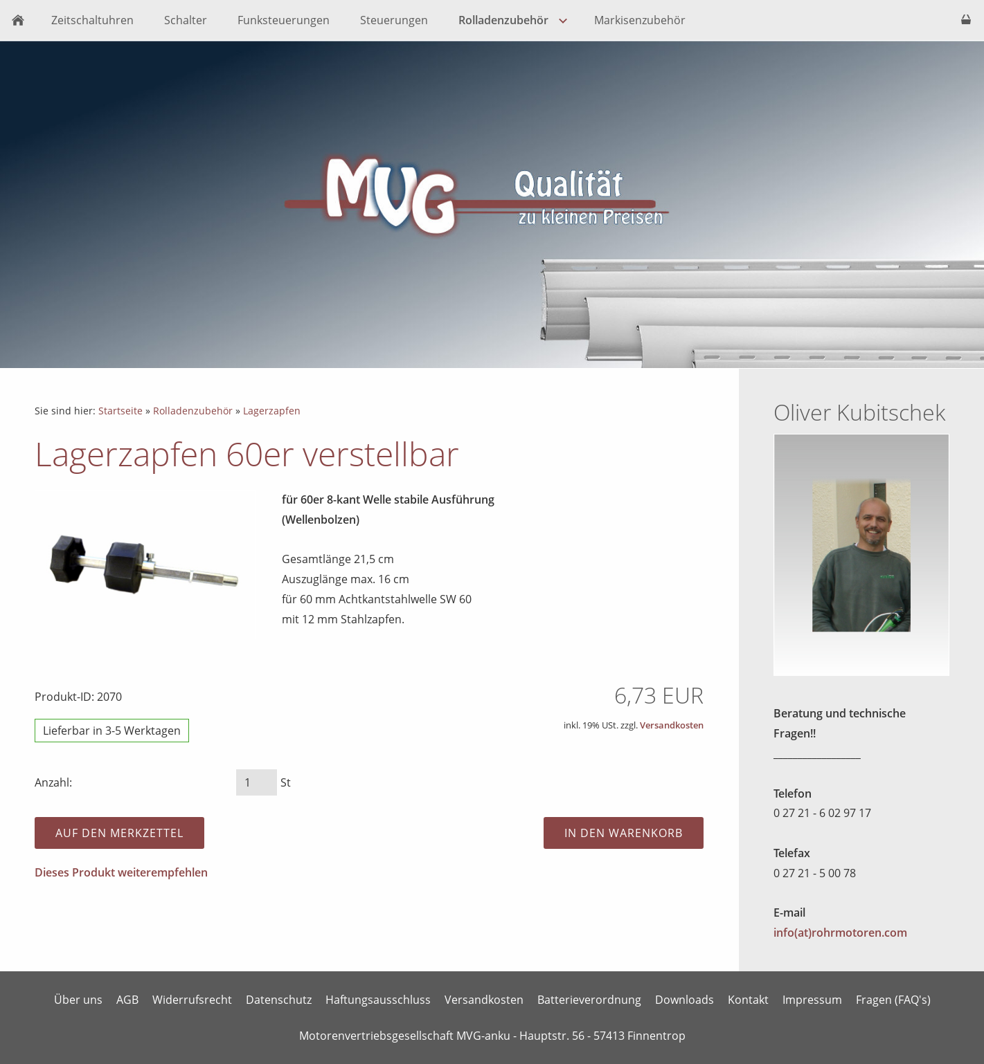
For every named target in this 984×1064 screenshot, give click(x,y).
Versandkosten (672, 725)
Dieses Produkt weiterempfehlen (121, 872)
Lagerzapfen (272, 410)
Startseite (120, 410)
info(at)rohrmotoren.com (840, 932)
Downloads (684, 999)
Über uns (78, 999)
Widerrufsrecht (192, 999)
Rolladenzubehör (193, 410)
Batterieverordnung (589, 999)
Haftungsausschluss (378, 999)
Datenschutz (279, 999)
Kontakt (748, 999)
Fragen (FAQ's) (893, 999)
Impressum (812, 999)
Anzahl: (53, 782)
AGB (127, 999)
